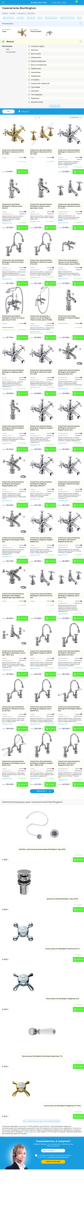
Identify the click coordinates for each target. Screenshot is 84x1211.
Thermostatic (36, 30)
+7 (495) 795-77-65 (29, 1132)
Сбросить (24, 112)
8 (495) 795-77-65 (39, 3)
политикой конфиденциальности (58, 1157)
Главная (5, 13)
